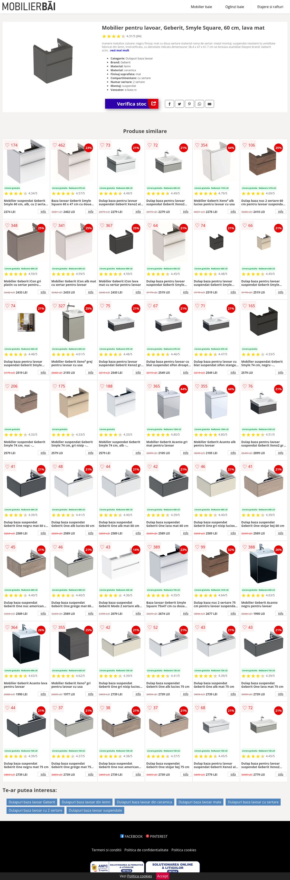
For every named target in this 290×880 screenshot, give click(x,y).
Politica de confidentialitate (146, 850)
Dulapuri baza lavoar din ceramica (144, 802)
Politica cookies (183, 850)
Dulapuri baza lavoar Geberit (32, 802)
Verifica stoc (137, 104)
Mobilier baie (201, 6)
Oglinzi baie (234, 6)
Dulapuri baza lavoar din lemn (86, 802)
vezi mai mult (119, 50)
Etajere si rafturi (270, 6)
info (43, 211)
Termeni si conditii (106, 850)
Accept (162, 876)
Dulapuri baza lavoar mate (200, 802)
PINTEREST (157, 836)
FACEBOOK (131, 836)
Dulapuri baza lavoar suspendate (95, 810)
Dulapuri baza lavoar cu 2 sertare (35, 810)
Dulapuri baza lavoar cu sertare (253, 802)
